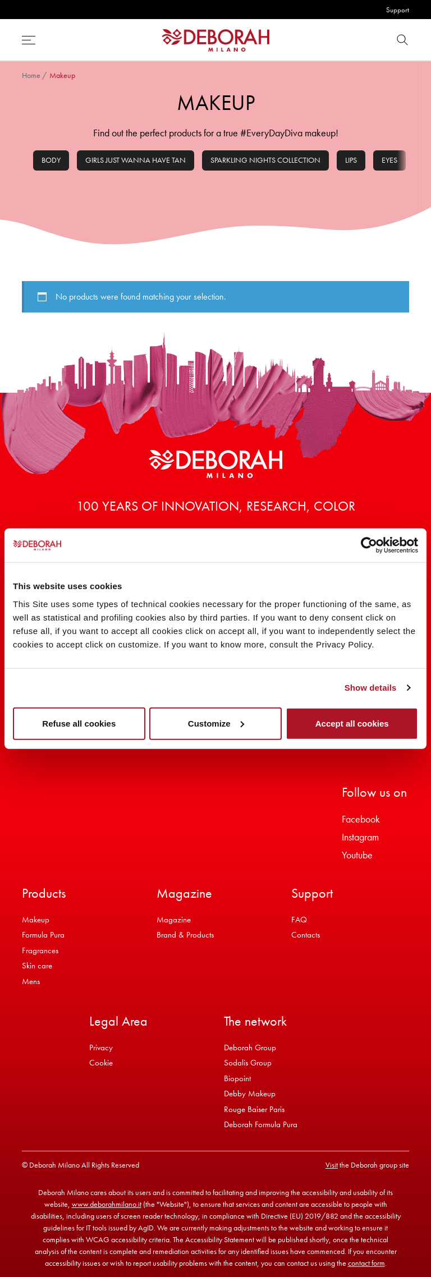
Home (31, 75)
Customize (216, 723)
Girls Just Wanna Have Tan (135, 160)
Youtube (357, 854)
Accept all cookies (352, 723)
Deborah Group (250, 1047)
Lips (351, 160)
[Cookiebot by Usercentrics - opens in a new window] (369, 545)
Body (51, 160)
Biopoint (237, 1078)
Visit (331, 1165)
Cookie (101, 1062)
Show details (371, 687)
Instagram (360, 836)
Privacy (101, 1047)
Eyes (389, 160)
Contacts (305, 934)
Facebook (361, 818)
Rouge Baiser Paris (254, 1109)
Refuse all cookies (79, 723)
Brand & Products (185, 934)
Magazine (174, 919)
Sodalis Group (248, 1062)
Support (397, 10)
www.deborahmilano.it (106, 1204)
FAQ (299, 919)
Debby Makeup (250, 1093)
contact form (366, 1263)
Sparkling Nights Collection (265, 160)
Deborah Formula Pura (260, 1124)
